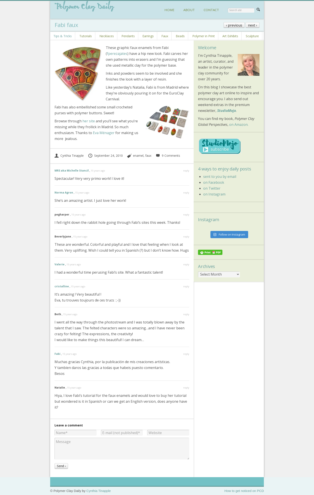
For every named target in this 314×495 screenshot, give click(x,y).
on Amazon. (238, 124)
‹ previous (234, 25)
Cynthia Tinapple (69, 155)
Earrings (148, 36)
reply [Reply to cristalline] (186, 286)
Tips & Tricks (62, 36)
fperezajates (117, 53)
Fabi (57, 354)
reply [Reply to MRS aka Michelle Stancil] (186, 170)
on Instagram (214, 194)
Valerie (60, 264)
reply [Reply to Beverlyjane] (186, 236)
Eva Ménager (103, 132)
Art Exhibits (230, 36)
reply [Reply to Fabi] (186, 353)
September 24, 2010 (105, 155)
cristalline (62, 286)
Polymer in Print (203, 36)
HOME (169, 10)
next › (252, 25)
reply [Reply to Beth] (186, 314)
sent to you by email (219, 176)
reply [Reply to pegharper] (186, 214)
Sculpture (252, 36)
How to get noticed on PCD (244, 491)
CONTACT (211, 10)
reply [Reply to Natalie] (186, 387)
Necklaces (106, 36)
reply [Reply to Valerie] (186, 264)
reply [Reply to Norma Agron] (186, 192)
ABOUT (189, 10)
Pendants (128, 36)
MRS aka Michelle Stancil (72, 170)
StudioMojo (226, 110)
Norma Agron (64, 192)
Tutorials (85, 36)
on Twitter (211, 188)
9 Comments (168, 155)
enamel (138, 155)
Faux (164, 36)
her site (88, 121)
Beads (180, 36)
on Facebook (213, 182)
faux (148, 155)
